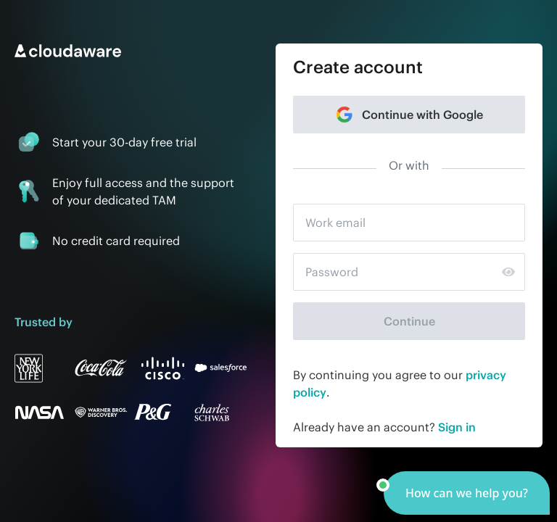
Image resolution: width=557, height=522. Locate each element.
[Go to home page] (131, 51)
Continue (409, 321)
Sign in (457, 427)
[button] (467, 493)
